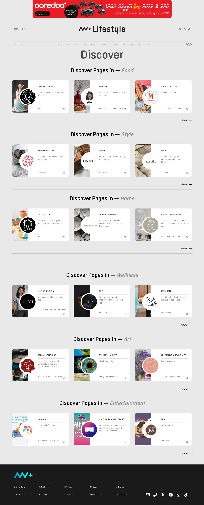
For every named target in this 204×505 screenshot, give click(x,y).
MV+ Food (43, 494)
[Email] (148, 495)
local (179, 377)
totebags (164, 172)
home (106, 108)
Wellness (104, 45)
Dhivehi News (19, 487)
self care (107, 313)
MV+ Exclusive (120, 487)
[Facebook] (171, 495)
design (53, 310)
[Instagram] (64, 109)
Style (68, 45)
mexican (169, 108)
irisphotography (111, 377)
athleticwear (43, 310)
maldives (50, 377)
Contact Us (68, 494)
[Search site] (24, 30)
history (41, 377)
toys (57, 441)
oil (100, 313)
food (162, 108)
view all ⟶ (186, 120)
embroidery (170, 377)
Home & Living (135, 45)
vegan (168, 313)
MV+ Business (95, 487)
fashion (61, 310)
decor (163, 236)
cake (40, 108)
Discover (58, 45)
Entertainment (90, 45)
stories (169, 441)
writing (58, 377)
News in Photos (20, 494)
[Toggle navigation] (16, 29)
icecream (113, 108)
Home (127, 199)
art (100, 377)
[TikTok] (186, 495)
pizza (121, 108)
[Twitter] (163, 495)
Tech (148, 45)
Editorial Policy (121, 494)
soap (163, 313)
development (43, 441)
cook (101, 108)
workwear (103, 172)
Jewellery (42, 172)
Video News (44, 487)
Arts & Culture (119, 45)
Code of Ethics (95, 494)
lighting (176, 236)
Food (77, 45)
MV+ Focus (68, 487)
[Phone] (155, 495)
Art (127, 340)
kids (52, 441)
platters (177, 108)
